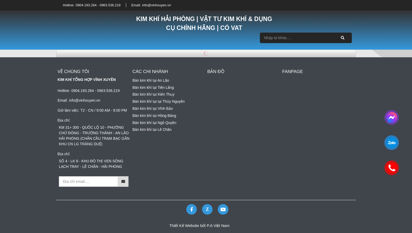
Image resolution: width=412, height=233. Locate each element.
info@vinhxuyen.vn (156, 5)
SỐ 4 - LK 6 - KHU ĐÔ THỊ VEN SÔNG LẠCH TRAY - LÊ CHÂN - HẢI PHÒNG (91, 164)
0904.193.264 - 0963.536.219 (98, 5)
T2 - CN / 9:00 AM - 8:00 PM (103, 110)
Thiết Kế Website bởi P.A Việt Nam (199, 225)
